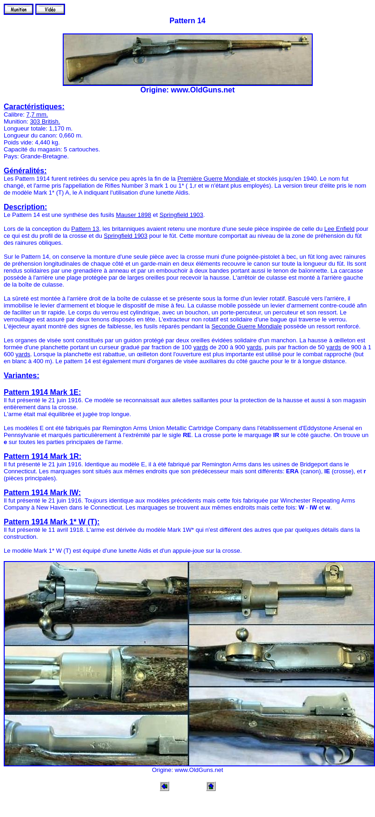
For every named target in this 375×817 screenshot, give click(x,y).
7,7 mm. (37, 114)
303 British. (45, 121)
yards (200, 347)
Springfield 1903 (181, 214)
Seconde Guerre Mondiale (246, 326)
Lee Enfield (339, 228)
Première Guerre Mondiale (214, 178)
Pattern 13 (85, 228)
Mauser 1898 (133, 214)
